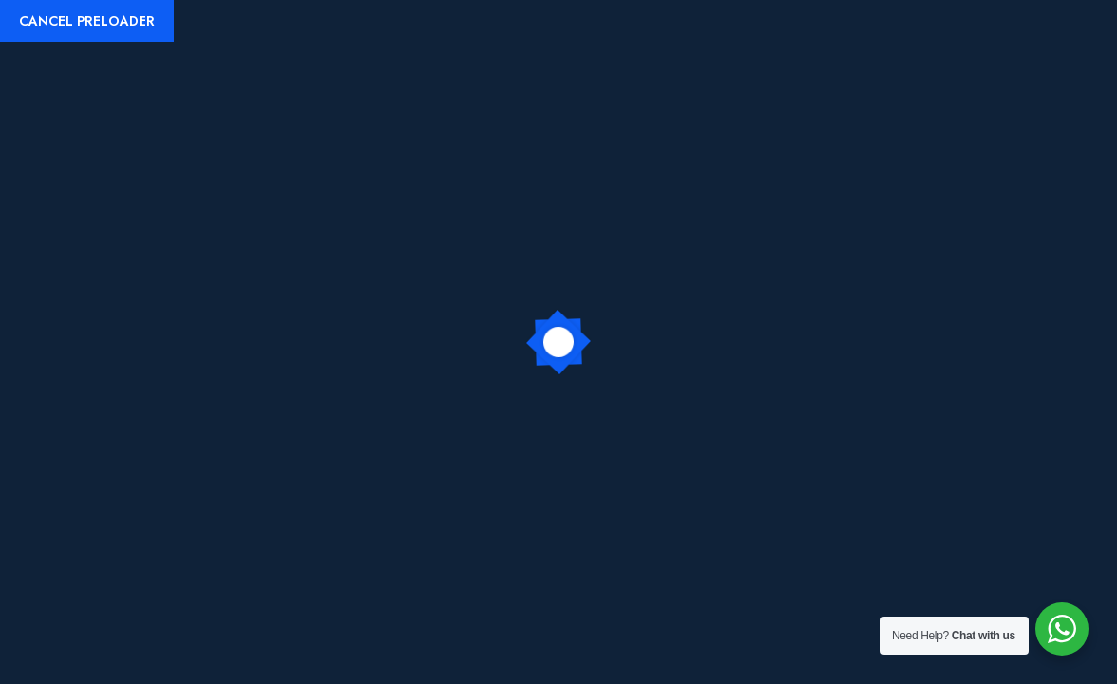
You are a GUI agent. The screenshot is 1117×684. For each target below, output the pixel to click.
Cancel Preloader (87, 20)
